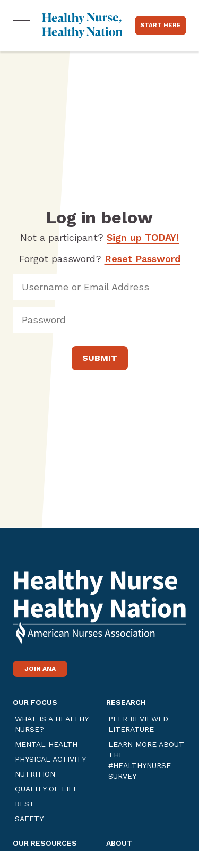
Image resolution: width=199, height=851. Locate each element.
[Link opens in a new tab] (99, 615)
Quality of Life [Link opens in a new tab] (46, 789)
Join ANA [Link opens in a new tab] (40, 668)
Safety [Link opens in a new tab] (29, 818)
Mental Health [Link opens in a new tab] (46, 744)
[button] (21, 25)
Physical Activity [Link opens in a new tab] (50, 759)
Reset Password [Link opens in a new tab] (142, 258)
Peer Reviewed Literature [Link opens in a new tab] (138, 724)
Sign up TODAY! (143, 237)
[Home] (82, 25)
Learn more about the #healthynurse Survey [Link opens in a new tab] (146, 760)
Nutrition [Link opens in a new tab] (35, 774)
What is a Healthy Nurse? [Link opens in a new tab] (51, 724)
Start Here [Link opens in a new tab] (160, 25)
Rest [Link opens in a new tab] (24, 803)
